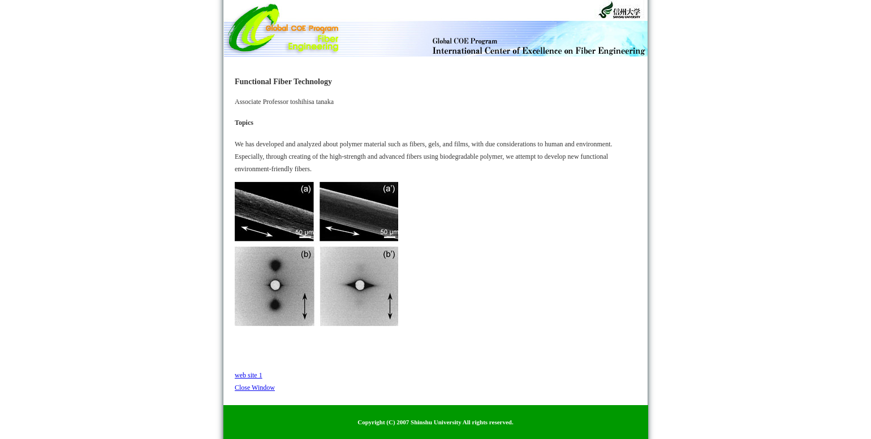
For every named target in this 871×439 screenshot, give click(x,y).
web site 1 (248, 375)
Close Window (255, 388)
